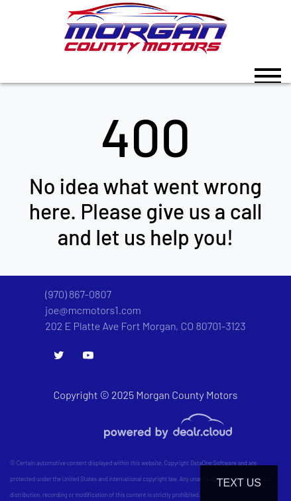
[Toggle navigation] (268, 70)
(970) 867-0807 (78, 294)
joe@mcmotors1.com (93, 310)
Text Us (239, 482)
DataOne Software (213, 463)
